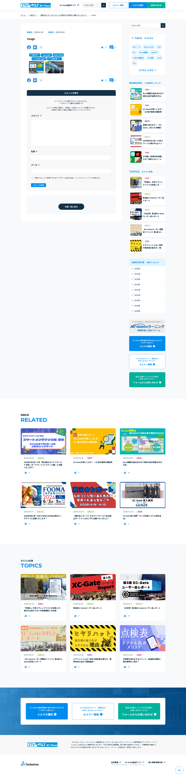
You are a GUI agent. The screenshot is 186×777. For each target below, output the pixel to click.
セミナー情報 (118, 5)
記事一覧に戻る (71, 206)
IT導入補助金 (138, 57)
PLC (134, 63)
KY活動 (150, 57)
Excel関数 (143, 52)
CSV (159, 47)
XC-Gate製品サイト (68, 5)
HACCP (154, 52)
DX (134, 52)
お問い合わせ (156, 5)
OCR (159, 57)
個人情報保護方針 (155, 762)
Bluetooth (148, 47)
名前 (34, 151)
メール (35, 164)
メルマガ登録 (137, 5)
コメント (36, 115)
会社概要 (114, 762)
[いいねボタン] (102, 47)
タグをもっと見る (146, 70)
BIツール (136, 47)
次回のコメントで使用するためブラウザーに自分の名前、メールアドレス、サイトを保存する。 (68, 178)
